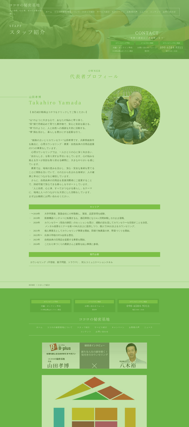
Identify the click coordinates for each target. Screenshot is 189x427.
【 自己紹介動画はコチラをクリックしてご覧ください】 (58, 112)
